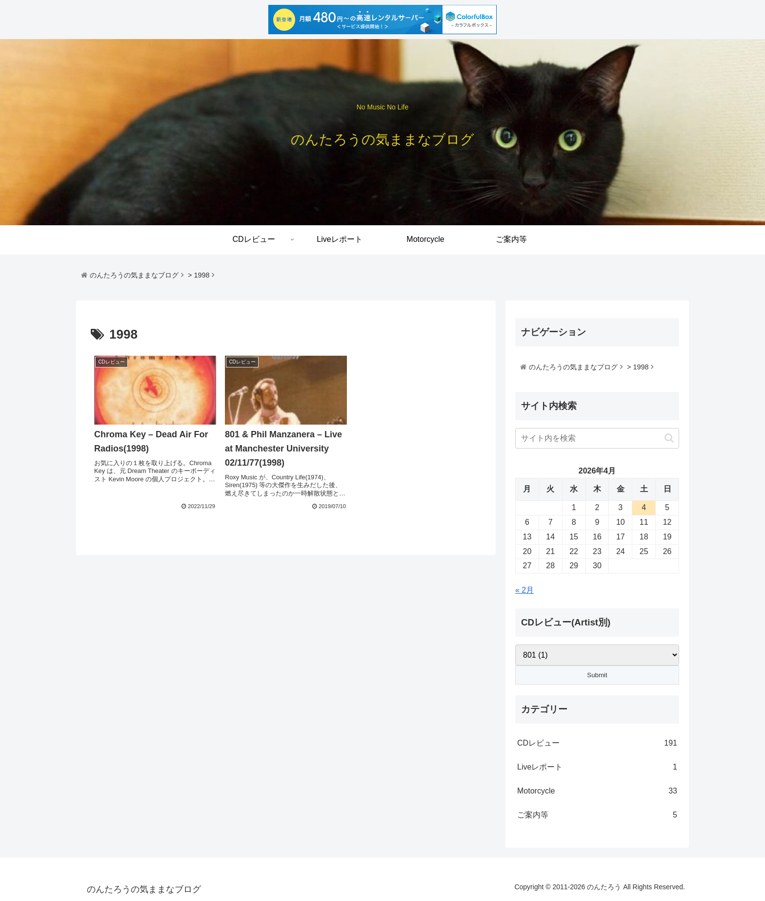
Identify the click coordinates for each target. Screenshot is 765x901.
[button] (669, 438)
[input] (597, 438)
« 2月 (524, 590)
